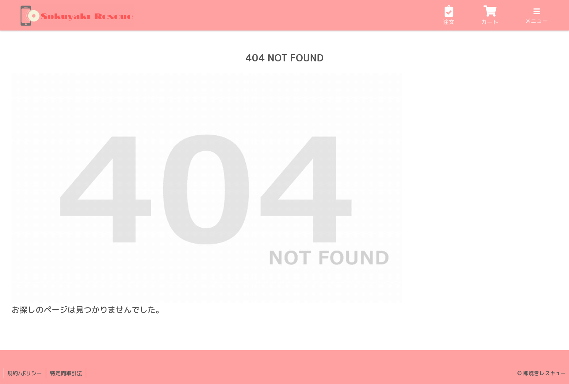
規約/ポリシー (24, 373)
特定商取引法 (66, 373)
